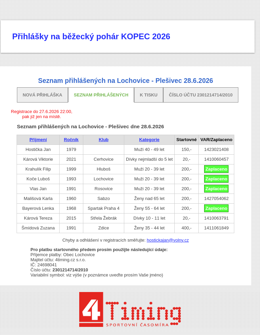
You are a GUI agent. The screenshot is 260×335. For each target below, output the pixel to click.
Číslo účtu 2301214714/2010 (201, 94)
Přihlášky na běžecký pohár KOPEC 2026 (91, 36)
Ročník (71, 139)
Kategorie (149, 139)
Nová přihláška (42, 94)
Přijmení (38, 139)
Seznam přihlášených (101, 94)
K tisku (148, 94)
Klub (104, 139)
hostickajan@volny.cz (168, 240)
